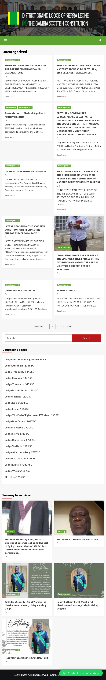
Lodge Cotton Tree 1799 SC (20, 458)
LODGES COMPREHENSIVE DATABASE (25, 171)
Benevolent (11, 107)
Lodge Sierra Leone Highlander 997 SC (26, 359)
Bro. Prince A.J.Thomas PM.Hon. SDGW (77, 539)
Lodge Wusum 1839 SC (17, 470)
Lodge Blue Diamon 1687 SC (20, 421)
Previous (39, 326)
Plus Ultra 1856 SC (15, 477)
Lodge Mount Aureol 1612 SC (21, 390)
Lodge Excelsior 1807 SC (18, 464)
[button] (81, 673)
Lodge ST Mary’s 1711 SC (19, 427)
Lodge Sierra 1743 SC (17, 433)
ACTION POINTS (66, 290)
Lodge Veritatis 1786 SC (18, 446)
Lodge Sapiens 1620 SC (18, 396)
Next (69, 326)
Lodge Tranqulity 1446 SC (19, 371)
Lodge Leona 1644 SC (17, 408)
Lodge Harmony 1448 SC (18, 378)
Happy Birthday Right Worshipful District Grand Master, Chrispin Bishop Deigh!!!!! (77, 605)
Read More (10, 96)
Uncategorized (12, 60)
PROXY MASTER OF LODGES (20, 290)
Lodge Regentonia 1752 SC (20, 439)
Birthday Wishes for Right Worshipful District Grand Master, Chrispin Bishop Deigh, (26, 605)
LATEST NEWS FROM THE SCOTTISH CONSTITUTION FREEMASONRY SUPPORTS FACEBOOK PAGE (25, 230)
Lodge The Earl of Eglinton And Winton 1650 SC (31, 415)
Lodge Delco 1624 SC (16, 402)
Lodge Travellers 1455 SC (19, 384)
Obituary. (10, 532)
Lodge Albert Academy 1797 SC (22, 452)
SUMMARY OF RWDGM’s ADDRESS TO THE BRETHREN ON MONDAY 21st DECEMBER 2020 (25, 69)
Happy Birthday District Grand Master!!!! (26, 657)
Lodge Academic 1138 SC (19, 365)
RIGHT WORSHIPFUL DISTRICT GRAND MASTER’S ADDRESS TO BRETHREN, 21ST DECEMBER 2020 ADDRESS (78, 69)
